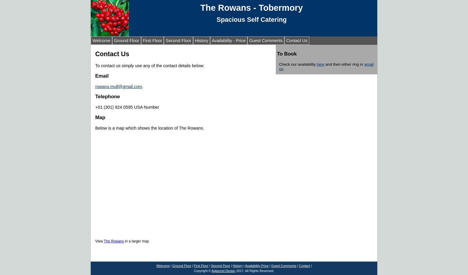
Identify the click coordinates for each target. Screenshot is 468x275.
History (201, 40)
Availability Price (257, 266)
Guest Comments (266, 40)
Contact (304, 266)
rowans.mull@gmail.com (118, 86)
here (320, 64)
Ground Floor (126, 40)
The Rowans (114, 241)
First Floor (152, 40)
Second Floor (178, 40)
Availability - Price (229, 40)
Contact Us (296, 40)
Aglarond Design (223, 271)
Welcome (101, 40)
